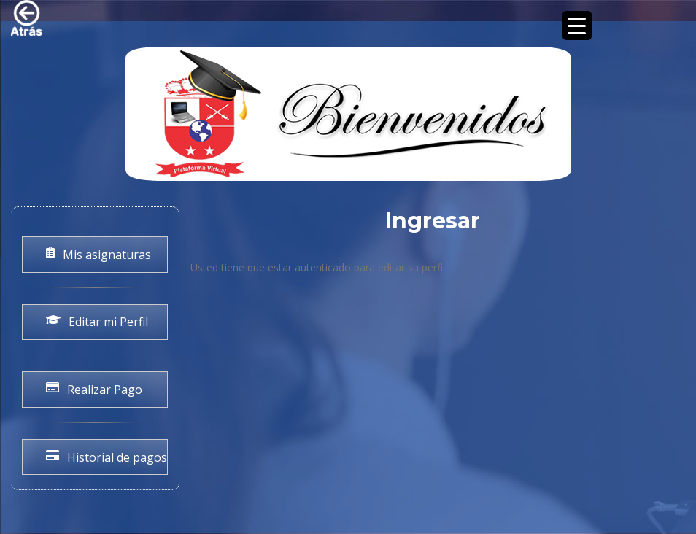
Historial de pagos (106, 457)
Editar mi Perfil (97, 322)
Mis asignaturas (98, 255)
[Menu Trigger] (577, 25)
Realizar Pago (94, 390)
